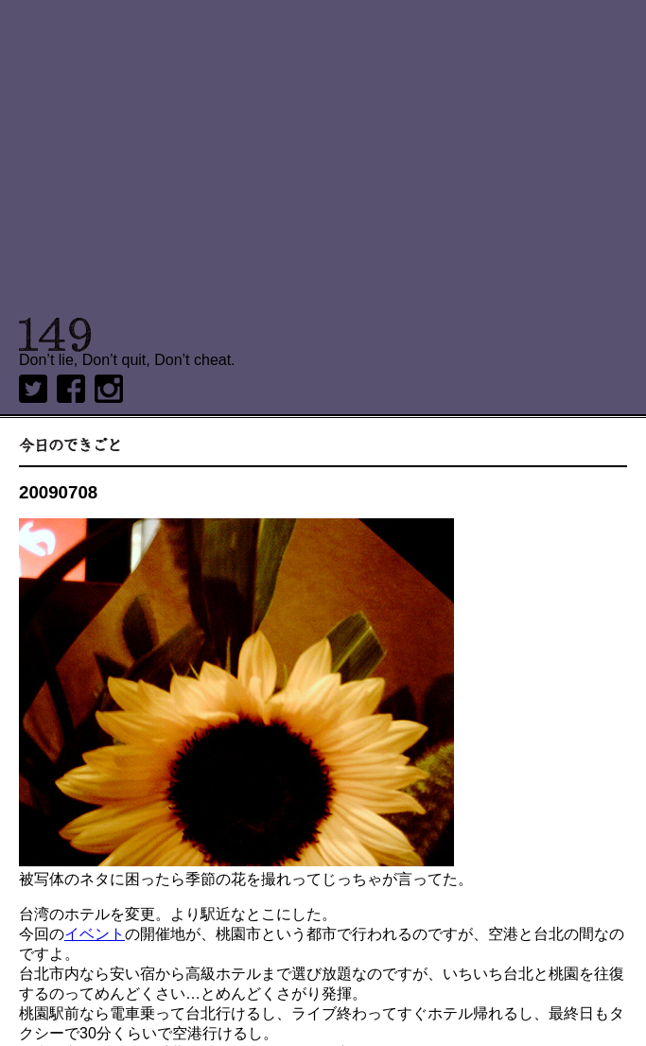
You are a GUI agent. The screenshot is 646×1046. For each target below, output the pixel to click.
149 (55, 335)
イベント (94, 934)
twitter (33, 389)
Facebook (71, 389)
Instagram (109, 389)
